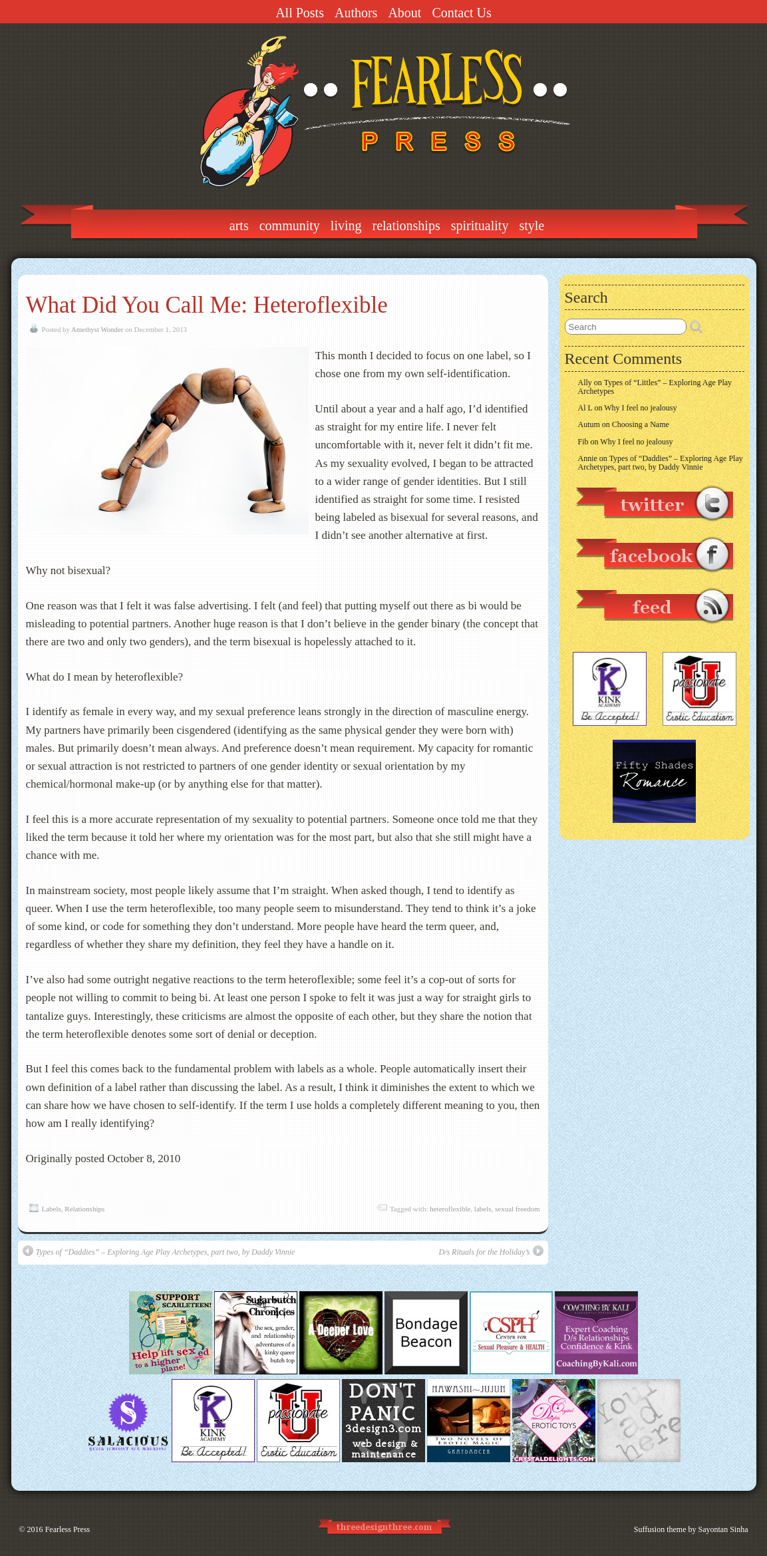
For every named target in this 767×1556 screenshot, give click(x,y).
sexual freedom (517, 1209)
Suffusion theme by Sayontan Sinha (691, 1529)
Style (531, 225)
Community (289, 225)
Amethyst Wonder (97, 329)
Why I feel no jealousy (640, 407)
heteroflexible (450, 1209)
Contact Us (461, 12)
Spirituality (480, 225)
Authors (356, 12)
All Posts (299, 12)
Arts (239, 225)
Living (346, 225)
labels (483, 1209)
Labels (51, 1209)
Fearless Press (67, 1529)
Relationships (406, 225)
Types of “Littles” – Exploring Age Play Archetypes (655, 387)
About (404, 12)
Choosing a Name (640, 424)
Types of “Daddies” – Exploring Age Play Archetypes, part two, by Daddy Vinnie (159, 1251)
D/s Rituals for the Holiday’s (490, 1251)
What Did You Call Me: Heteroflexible (207, 305)
